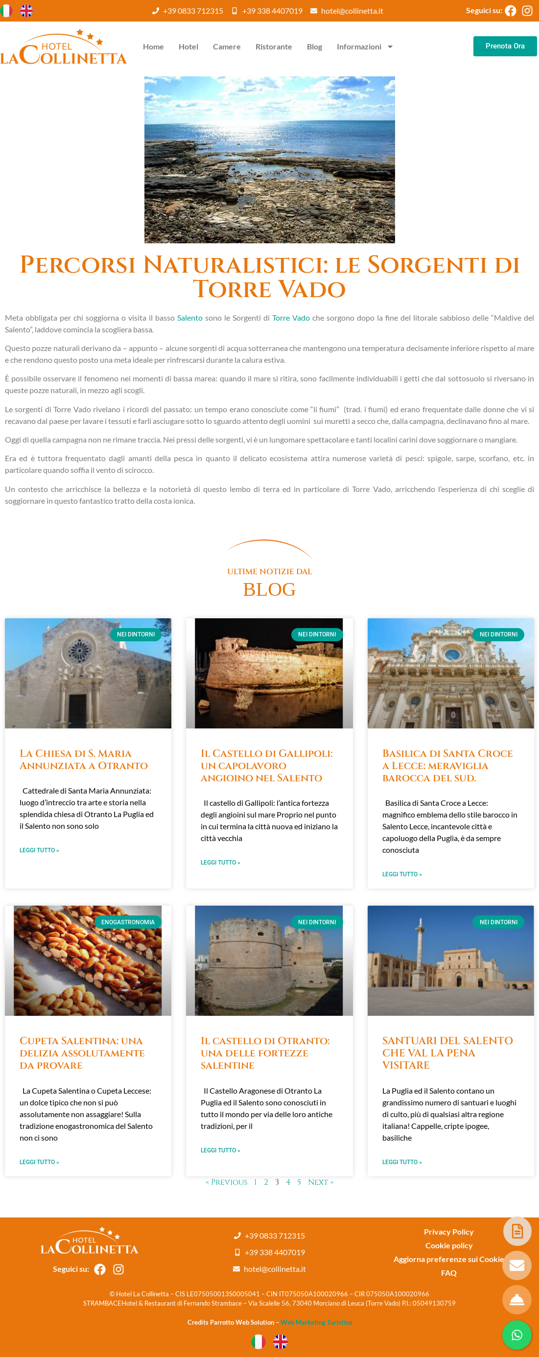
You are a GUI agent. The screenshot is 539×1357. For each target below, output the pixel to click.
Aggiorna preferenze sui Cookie (449, 1258)
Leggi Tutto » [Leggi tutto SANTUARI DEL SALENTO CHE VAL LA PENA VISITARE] (402, 1162)
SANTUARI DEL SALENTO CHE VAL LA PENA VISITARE (447, 1053)
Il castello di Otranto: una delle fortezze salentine (265, 1053)
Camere (227, 46)
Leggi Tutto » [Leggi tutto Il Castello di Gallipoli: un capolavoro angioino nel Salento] (220, 862)
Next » (320, 1182)
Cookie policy (449, 1245)
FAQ (449, 1272)
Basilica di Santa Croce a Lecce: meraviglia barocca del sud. (447, 766)
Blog (314, 46)
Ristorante (274, 46)
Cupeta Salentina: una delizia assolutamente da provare (82, 1053)
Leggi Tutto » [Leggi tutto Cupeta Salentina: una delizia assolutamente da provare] (39, 1162)
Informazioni (365, 46)
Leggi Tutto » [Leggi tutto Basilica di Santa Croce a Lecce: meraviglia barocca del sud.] (402, 874)
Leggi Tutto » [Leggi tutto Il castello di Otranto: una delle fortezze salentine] (220, 1150)
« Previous (226, 1182)
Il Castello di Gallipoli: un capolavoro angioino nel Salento (266, 766)
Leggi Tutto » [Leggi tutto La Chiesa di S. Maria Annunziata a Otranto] (39, 850)
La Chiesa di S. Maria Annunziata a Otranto (84, 760)
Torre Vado (291, 317)
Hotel (188, 46)
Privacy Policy (449, 1231)
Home (153, 46)
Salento (190, 317)
